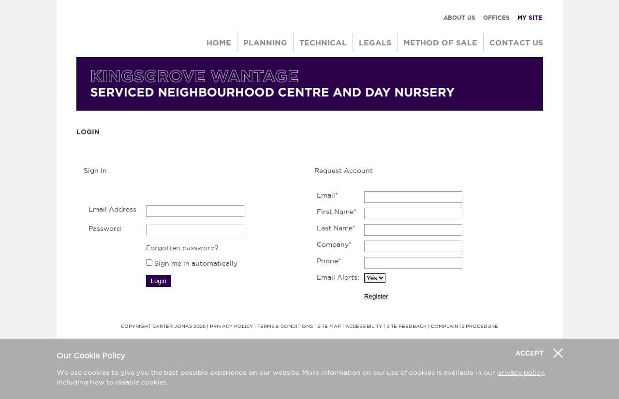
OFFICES (496, 17)
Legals (375, 42)
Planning (265, 42)
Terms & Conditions (285, 326)
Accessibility (363, 326)
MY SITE (529, 17)
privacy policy (520, 372)
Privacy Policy (231, 326)
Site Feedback (406, 326)
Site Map (329, 326)
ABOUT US (459, 17)
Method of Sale (440, 42)
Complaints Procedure (464, 326)
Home (218, 42)
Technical (323, 42)
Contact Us (516, 42)
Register (376, 296)
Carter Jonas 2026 (179, 326)
